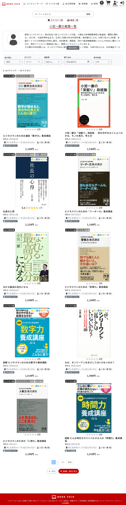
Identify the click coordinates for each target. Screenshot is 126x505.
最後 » (70, 462)
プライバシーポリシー (114, 501)
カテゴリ (28, 57)
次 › (63, 462)
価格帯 (46, 57)
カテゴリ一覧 (55, 20)
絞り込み (67, 57)
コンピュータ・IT (33, 3)
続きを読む (73, 48)
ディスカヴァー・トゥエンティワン (19, 142)
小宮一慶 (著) (43, 142)
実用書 (83, 3)
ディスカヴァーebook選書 (89, 76)
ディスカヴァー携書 (25, 76)
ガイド (11, 501)
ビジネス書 (52, 3)
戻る (52, 471)
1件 (41, 208)
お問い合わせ (33, 501)
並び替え (8, 57)
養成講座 (39, 381)
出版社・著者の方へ (71, 501)
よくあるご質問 (21, 501)
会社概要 (65, 503)
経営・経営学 (41, 154)
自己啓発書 (68, 3)
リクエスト (43, 501)
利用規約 (83, 501)
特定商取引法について (96, 501)
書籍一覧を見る (68, 471)
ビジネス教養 (83, 230)
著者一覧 (72, 20)
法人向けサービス (55, 501)
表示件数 (97, 57)
